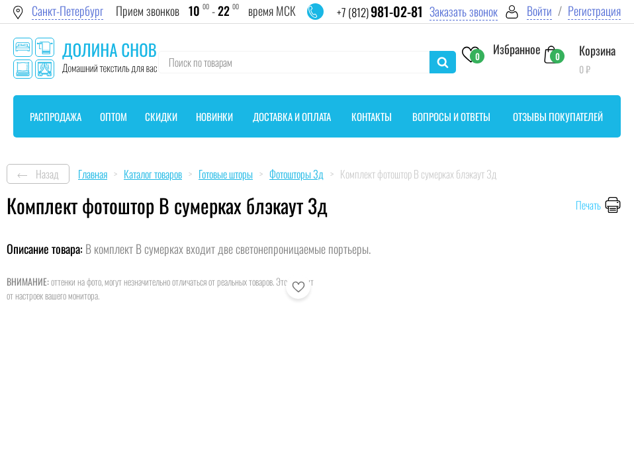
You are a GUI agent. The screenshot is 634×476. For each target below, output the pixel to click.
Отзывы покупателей (558, 116)
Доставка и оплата (292, 116)
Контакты (371, 116)
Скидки (161, 116)
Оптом (113, 116)
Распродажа (55, 116)
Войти (539, 11)
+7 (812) (380, 12)
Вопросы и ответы (451, 116)
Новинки (214, 116)
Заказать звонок (464, 11)
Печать (588, 205)
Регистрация (594, 11)
